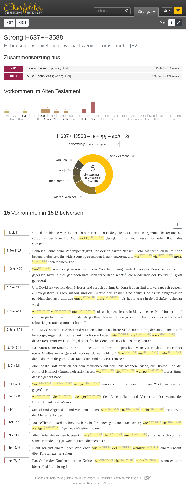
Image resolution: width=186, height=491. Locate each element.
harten (116, 251)
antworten (133, 384)
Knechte (63, 348)
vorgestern (46, 293)
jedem (161, 238)
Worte (158, 384)
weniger (149, 371)
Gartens (38, 244)
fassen (90, 371)
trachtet (69, 335)
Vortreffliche (41, 423)
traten (42, 348)
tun (112, 353)
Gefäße (99, 293)
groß (178, 275)
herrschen (64, 453)
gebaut (48, 377)
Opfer (43, 461)
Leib (179, 330)
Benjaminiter (51, 341)
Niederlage (142, 275)
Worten (70, 441)
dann (110, 275)
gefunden (74, 275)
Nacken (128, 251)
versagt (158, 287)
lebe (49, 256)
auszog (73, 293)
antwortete (57, 287)
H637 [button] (10, 23)
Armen (61, 435)
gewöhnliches (42, 298)
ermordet (67, 323)
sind (129, 293)
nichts (95, 441)
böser (36, 467)
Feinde (177, 269)
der (152, 330)
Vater (148, 348)
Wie (127, 353)
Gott (126, 233)
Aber (35, 366)
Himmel (162, 366)
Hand (159, 312)
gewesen (119, 256)
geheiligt (176, 298)
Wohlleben (82, 448)
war (63, 233)
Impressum (78, 483)
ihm (179, 435)
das (34, 377)
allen (90, 330)
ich (43, 251)
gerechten (132, 317)
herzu (75, 348)
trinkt (49, 402)
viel (163, 256)
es (153, 293)
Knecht (176, 448)
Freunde (47, 441)
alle (86, 233)
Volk (102, 269)
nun (179, 335)
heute (169, 251)
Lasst (67, 341)
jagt (61, 441)
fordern (169, 312)
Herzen (176, 410)
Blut (136, 312)
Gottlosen (63, 461)
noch (178, 251)
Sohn (144, 330)
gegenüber (40, 390)
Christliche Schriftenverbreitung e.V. (120, 478)
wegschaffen (50, 317)
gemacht (153, 233)
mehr (108, 298)
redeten (93, 348)
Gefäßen (162, 298)
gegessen (38, 275)
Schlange (52, 233)
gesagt (110, 238)
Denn (36, 251)
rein (115, 359)
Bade (79, 359)
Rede (60, 423)
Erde (78, 317)
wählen (169, 384)
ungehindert (126, 269)
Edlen (94, 428)
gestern (176, 287)
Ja (117, 287)
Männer (108, 317)
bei (34, 256)
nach (51, 262)
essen (144, 238)
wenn (86, 269)
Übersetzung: (75, 144)
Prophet (176, 348)
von (63, 317)
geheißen (145, 341)
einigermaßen (172, 293)
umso (84, 298)
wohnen (131, 366)
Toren (69, 448)
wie (143, 256)
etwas (36, 353)
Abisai (69, 330)
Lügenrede (67, 428)
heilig (137, 293)
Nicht (36, 448)
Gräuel (88, 461)
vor (77, 410)
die (119, 233)
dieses (168, 371)
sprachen (126, 348)
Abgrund (56, 410)
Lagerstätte (50, 323)
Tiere (94, 233)
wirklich (91, 238)
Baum (171, 238)
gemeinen (116, 423)
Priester (80, 287)
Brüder (43, 435)
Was (41, 269)
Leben (104, 335)
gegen (91, 256)
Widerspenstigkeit (79, 251)
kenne (51, 251)
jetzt (113, 312)
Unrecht (38, 402)
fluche (94, 341)
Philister (164, 275)
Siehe (140, 251)
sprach (37, 238)
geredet (70, 353)
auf (180, 317)
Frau (58, 238)
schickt (70, 423)
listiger (72, 233)
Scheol (37, 410)
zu (45, 238)
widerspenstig (75, 256)
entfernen (155, 435)
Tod (71, 262)
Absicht (47, 467)
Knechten (113, 330)
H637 (13, 68)
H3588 (13, 76)
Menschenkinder (50, 415)
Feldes (110, 233)
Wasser (66, 402)
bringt (61, 467)
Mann (146, 317)
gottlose (95, 317)
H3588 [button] (22, 23)
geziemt (47, 448)
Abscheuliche (120, 397)
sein (122, 359)
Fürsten (45, 453)
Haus (172, 317)
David (43, 287)
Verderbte (147, 397)
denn (124, 287)
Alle (35, 435)
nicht (135, 238)
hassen (72, 435)
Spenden (109, 483)
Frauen (134, 287)
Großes (47, 353)
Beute (155, 269)
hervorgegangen (44, 335)
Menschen (94, 366)
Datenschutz (94, 483)
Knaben (119, 293)
